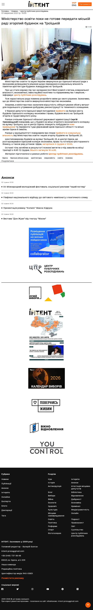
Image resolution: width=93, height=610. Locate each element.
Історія (51, 482)
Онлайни (5, 497)
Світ (73, 526)
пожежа (69, 158)
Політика (52, 523)
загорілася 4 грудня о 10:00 (57, 144)
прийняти (60, 111)
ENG (74, 5)
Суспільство (77, 530)
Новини (14, 11)
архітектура (36, 158)
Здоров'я (52, 506)
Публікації (6, 483)
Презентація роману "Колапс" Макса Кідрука (27, 208)
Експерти (6, 501)
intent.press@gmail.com (12, 551)
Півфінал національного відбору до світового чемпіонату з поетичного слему (45, 197)
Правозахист (77, 523)
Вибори (51, 496)
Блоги (4, 506)
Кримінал (75, 506)
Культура (52, 510)
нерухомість (49, 158)
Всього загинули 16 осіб (43, 150)
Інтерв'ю (5, 492)
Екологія (52, 503)
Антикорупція (54, 486)
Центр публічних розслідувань (34, 11)
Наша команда (8, 565)
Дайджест (76, 499)
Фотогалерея (54, 533)
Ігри (50, 479)
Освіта (51, 519)
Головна (5, 11)
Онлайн (75, 513)
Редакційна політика (11, 569)
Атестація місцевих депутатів (80, 487)
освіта (60, 158)
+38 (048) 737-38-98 (11, 556)
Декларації (6, 510)
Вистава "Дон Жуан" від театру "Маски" (24, 218)
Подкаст (75, 519)
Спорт (51, 530)
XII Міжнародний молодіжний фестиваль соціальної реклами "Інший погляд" (44, 187)
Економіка (76, 503)
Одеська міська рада (19, 158)
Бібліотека (76, 492)
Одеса (5, 158)
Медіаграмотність (80, 510)
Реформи (52, 526)
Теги (3, 516)
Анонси (7, 177)
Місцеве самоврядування (56, 514)
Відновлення (77, 496)
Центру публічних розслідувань (65, 154)
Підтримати (85, 4)
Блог (50, 492)
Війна (50, 499)
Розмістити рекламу (12, 578)
